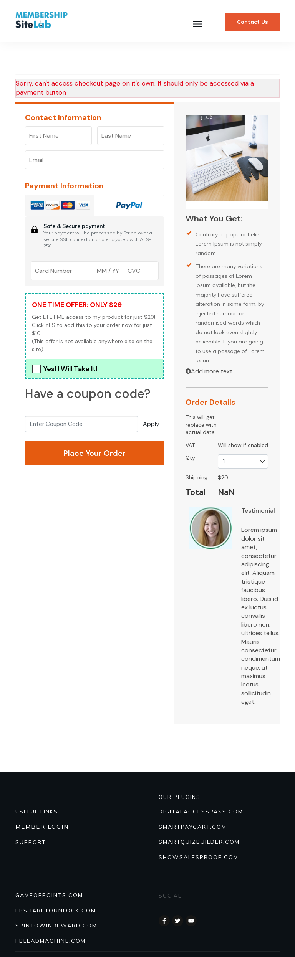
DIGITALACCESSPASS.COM (201, 811)
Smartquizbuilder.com (199, 841)
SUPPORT (30, 842)
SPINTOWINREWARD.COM (56, 925)
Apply (151, 424)
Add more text (209, 371)
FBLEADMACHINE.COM (50, 940)
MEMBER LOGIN (42, 826)
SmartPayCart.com (193, 826)
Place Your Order (94, 453)
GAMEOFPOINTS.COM (49, 895)
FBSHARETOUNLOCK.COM (55, 910)
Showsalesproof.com (199, 857)
